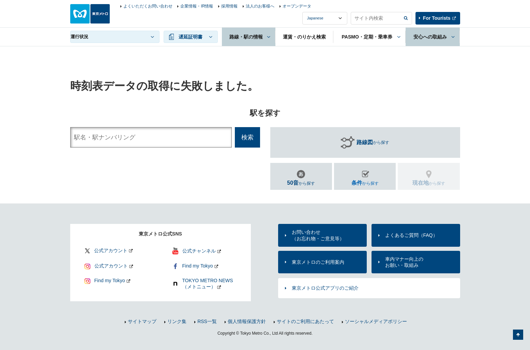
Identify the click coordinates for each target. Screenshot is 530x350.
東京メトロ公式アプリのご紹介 (325, 288)
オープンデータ (297, 6)
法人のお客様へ (260, 6)
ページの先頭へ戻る (518, 335)
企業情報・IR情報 (196, 6)
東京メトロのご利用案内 (318, 262)
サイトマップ (142, 321)
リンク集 (176, 321)
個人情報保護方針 (247, 321)
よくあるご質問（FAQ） (411, 235)
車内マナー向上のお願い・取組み (404, 262)
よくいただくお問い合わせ (147, 6)
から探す (373, 142)
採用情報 (229, 6)
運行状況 (79, 36)
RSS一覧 (207, 321)
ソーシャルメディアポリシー (376, 321)
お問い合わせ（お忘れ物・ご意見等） (318, 235)
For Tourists (437, 18)
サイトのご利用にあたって (305, 321)
